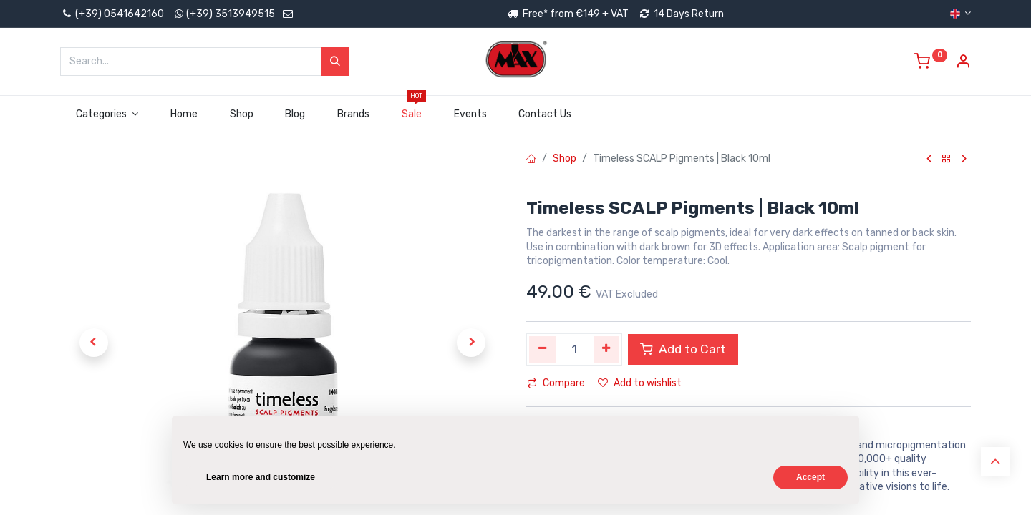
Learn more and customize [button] (260, 477)
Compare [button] (556, 383)
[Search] (335, 61)
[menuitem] (183, 114)
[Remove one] (542, 349)
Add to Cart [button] (683, 349)
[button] (93, 342)
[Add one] (607, 349)
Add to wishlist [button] (640, 383)
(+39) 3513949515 (230, 14)
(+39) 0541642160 (112, 14)
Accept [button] (810, 477)
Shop (564, 158)
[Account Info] (963, 63)
